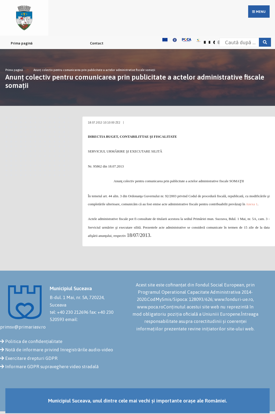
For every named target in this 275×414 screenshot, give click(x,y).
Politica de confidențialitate (33, 341)
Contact (96, 43)
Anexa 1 (252, 204)
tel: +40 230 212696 (69, 312)
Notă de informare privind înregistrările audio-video (59, 349)
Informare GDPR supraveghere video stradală (52, 366)
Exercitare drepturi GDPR (31, 358)
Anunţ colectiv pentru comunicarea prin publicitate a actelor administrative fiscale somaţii (94, 70)
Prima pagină (21, 43)
